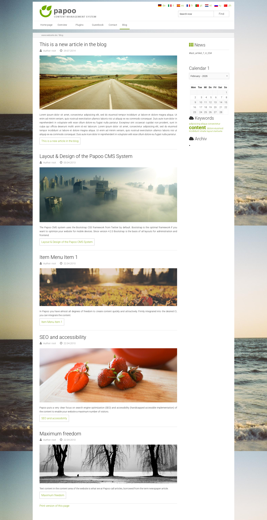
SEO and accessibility (54, 418)
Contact (113, 24)
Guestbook (98, 24)
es (182, 5)
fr (192, 5)
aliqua (204, 123)
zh (229, 5)
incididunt (194, 131)
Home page (46, 24)
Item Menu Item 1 (51, 322)
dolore (210, 128)
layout (210, 131)
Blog (124, 24)
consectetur (214, 123)
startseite (217, 131)
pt (201, 5)
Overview (62, 24)
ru (220, 5)
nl (210, 5)
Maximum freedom (52, 495)
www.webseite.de (49, 35)
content (197, 127)
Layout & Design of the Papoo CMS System (67, 242)
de (163, 5)
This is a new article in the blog (59, 141)
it (173, 5)
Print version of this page (54, 505)
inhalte (203, 131)
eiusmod (218, 128)
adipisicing (194, 123)
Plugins (79, 24)
